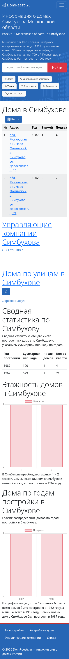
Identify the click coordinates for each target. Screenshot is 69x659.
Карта (14, 119)
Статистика (28, 86)
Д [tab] (6, 291)
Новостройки (14, 630)
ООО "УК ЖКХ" (12, 250)
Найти (57, 67)
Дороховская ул (13, 301)
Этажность (50, 86)
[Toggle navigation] (61, 5)
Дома (9, 78)
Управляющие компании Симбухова (27, 233)
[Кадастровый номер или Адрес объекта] (25, 67)
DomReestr (16, 5)
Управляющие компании (34, 78)
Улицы (9, 86)
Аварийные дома (42, 630)
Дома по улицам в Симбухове (33, 277)
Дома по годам (14, 93)
